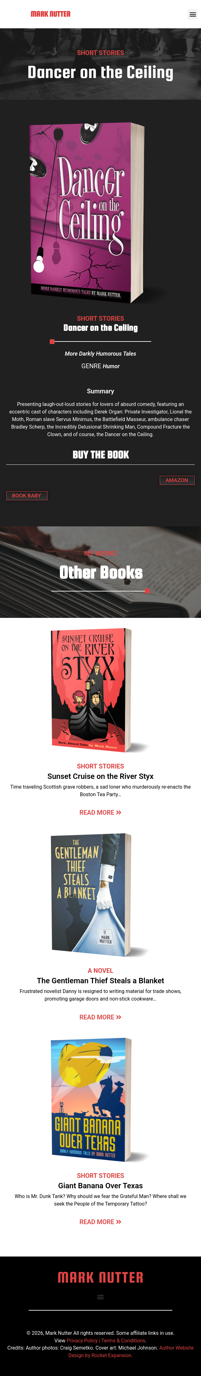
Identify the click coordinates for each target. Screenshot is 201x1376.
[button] (192, 14)
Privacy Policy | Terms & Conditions (105, 1341)
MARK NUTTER (50, 14)
